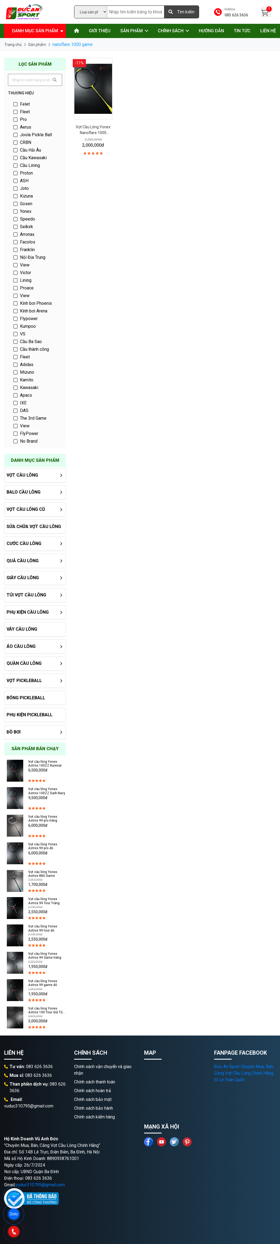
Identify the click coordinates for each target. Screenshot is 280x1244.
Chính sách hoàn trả (92, 1090)
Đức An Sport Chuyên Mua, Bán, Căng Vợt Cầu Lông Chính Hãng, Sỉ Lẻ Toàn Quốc (244, 1073)
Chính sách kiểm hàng (94, 1117)
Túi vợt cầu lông (26, 595)
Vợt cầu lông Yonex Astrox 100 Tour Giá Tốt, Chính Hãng (46, 1010)
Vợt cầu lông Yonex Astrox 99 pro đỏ (42, 846)
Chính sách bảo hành (93, 1108)
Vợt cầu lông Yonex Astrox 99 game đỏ (42, 983)
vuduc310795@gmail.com (40, 1184)
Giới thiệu (99, 30)
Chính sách (170, 30)
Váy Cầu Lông (22, 629)
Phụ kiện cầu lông (28, 612)
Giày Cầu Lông (23, 577)
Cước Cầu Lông (24, 543)
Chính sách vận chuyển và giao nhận (103, 1070)
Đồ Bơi (14, 732)
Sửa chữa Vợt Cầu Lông (34, 526)
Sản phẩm (131, 30)
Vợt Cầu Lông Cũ (26, 509)
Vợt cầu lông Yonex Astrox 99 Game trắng (44, 955)
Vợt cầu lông (22, 475)
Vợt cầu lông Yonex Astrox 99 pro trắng (42, 818)
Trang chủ (13, 44)
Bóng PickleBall (26, 697)
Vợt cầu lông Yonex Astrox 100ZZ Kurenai (45, 763)
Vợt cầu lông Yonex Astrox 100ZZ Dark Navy (46, 791)
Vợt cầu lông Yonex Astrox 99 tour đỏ (42, 928)
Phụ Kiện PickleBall (29, 714)
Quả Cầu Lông (23, 560)
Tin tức (242, 30)
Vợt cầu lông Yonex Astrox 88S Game (42, 874)
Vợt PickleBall (24, 680)
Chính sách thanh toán (94, 1081)
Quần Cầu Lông (24, 663)
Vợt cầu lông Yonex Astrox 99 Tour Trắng (44, 901)
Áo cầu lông (21, 646)
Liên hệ (268, 30)
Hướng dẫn (211, 30)
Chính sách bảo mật (93, 1099)
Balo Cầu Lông (23, 492)
